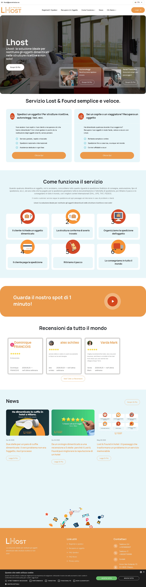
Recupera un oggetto (69, 10)
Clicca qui (39, 155)
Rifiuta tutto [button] (129, 578)
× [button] (143, 572)
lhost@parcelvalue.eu (11, 2)
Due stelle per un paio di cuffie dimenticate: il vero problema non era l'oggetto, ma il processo (26, 448)
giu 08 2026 (10, 440)
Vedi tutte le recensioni (73, 379)
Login (138, 10)
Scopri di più (15, 73)
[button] (49, 584)
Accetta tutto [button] (107, 578)
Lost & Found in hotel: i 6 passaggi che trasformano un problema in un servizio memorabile (118, 448)
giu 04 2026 (56, 440)
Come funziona (88, 10)
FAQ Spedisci (74, 552)
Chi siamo (111, 10)
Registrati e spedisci (49, 10)
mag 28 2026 (101, 440)
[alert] (73, 578)
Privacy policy (74, 561)
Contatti (122, 559)
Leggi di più (13, 458)
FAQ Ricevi (73, 557)
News (101, 10)
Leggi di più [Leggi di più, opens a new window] (34, 578)
